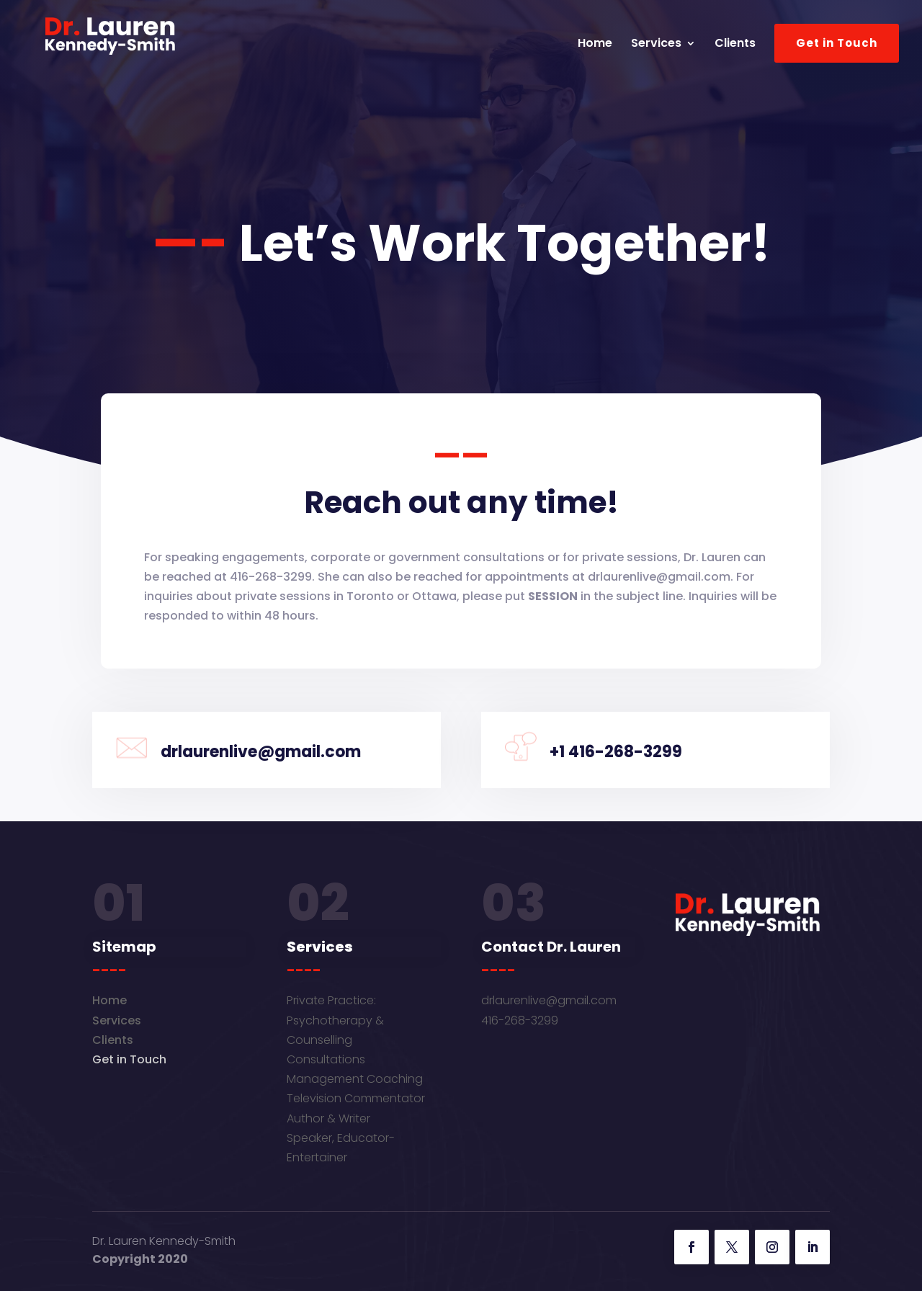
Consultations (326, 1059)
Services (656, 44)
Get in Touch (836, 43)
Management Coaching (355, 1079)
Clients (735, 44)
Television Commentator (356, 1098)
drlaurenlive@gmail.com (549, 1000)
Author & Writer (328, 1118)
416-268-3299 (519, 1020)
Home (595, 44)
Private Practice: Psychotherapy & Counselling (335, 1019)
